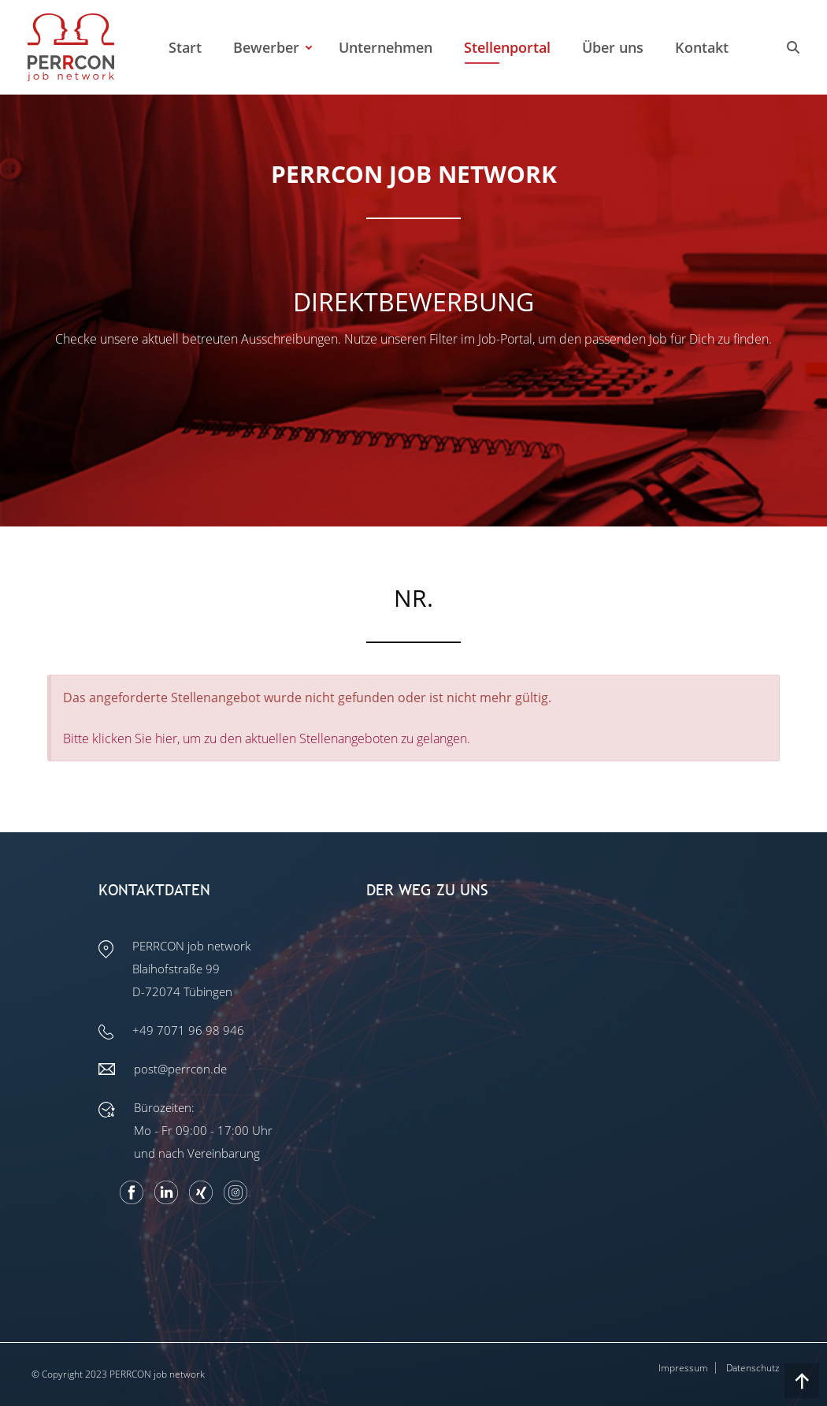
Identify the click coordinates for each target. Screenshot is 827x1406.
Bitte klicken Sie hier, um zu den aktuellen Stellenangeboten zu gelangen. (266, 738)
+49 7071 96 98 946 (188, 1030)
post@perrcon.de (180, 1069)
